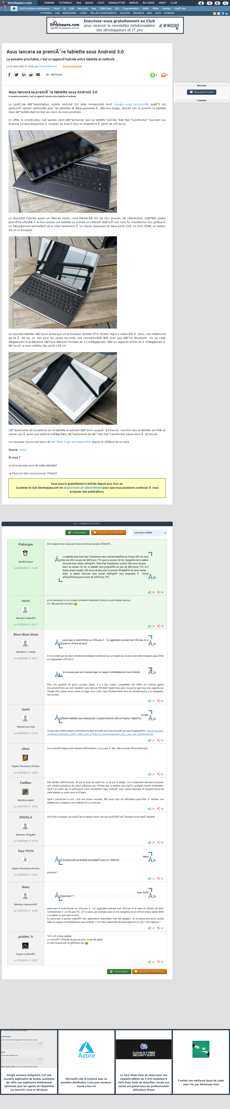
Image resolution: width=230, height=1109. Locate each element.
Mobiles (166, 8)
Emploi (133, 3)
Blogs (89, 3)
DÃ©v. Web (106, 8)
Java (94, 8)
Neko (25, 887)
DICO (158, 13)
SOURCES (125, 13)
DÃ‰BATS (138, 13)
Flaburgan (25, 544)
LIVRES (83, 13)
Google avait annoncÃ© (130, 104)
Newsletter (116, 3)
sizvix (26, 600)
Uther (26, 748)
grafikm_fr (25, 936)
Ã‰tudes (148, 3)
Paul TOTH (26, 851)
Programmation (131, 8)
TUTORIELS (46, 13)
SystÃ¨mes (180, 8)
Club (173, 3)
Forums (49, 3)
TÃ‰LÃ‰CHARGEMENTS (103, 13)
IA (64, 8)
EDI (117, 8)
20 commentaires (72, 66)
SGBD (145, 8)
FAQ (78, 3)
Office (155, 8)
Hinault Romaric (48, 66)
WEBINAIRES (69, 13)
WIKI (149, 13)
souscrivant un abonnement (83, 488)
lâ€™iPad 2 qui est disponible (71, 442)
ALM (71, 8)
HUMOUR (169, 13)
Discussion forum (202, 92)
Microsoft (83, 8)
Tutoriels (65, 3)
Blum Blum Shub (26, 634)
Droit (162, 3)
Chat (101, 3)
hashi (26, 709)
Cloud (56, 8)
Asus (23, 450)
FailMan (26, 782)
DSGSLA (25, 817)
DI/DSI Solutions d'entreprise (34, 8)
